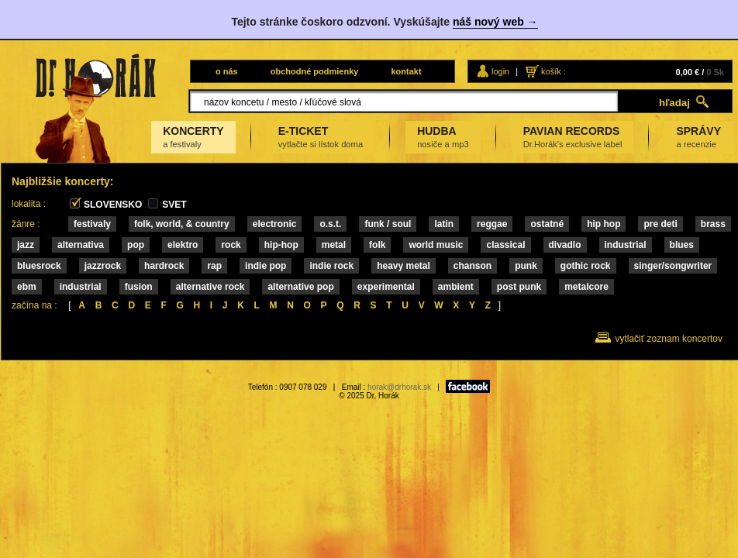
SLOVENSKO (113, 204)
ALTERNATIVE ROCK (210, 286)
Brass (713, 224)
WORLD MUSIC (436, 244)
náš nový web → (495, 22)
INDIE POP (265, 265)
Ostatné (547, 224)
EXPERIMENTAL (386, 286)
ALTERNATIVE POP (300, 286)
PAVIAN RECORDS (572, 137)
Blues (682, 244)
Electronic (275, 224)
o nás (227, 71)
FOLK (377, 244)
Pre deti (660, 224)
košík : (553, 71)
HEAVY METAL (403, 265)
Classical (505, 244)
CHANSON (472, 265)
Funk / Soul (387, 224)
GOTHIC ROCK (585, 265)
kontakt (406, 71)
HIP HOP (603, 224)
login (500, 71)
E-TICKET (320, 137)
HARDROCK (164, 265)
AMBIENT (456, 286)
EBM (26, 286)
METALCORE (586, 286)
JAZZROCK (102, 265)
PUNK (526, 265)
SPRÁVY (698, 137)
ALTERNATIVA (80, 244)
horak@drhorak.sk (399, 387)
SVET (174, 204)
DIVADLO (565, 244)
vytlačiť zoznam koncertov (668, 338)
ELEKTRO (182, 244)
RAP (214, 265)
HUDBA (443, 137)
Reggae (492, 224)
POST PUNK (519, 286)
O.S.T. (330, 224)
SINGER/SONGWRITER (673, 265)
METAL (334, 244)
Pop (135, 244)
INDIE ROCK (331, 265)
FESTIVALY (92, 224)
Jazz (25, 244)
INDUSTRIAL (626, 244)
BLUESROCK (39, 265)
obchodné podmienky (315, 71)
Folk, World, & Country (181, 224)
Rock (230, 244)
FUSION (139, 286)
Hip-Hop (281, 244)
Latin (443, 224)
